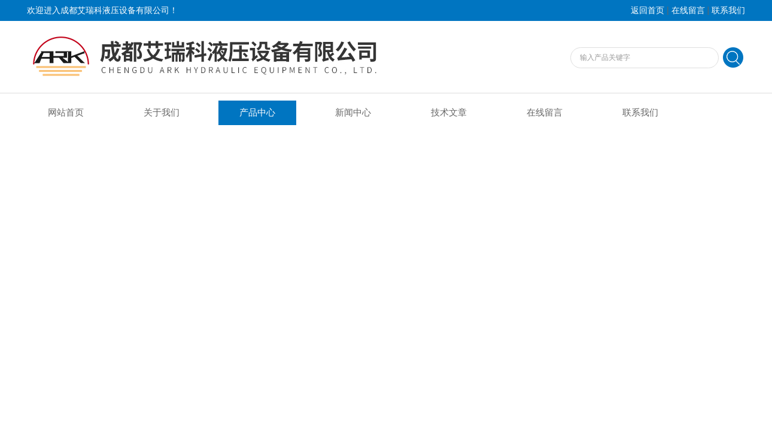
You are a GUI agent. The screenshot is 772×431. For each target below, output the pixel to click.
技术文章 (449, 112)
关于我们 (162, 112)
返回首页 (647, 10)
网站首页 (66, 112)
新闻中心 (353, 112)
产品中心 (257, 112)
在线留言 (688, 10)
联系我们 (728, 10)
